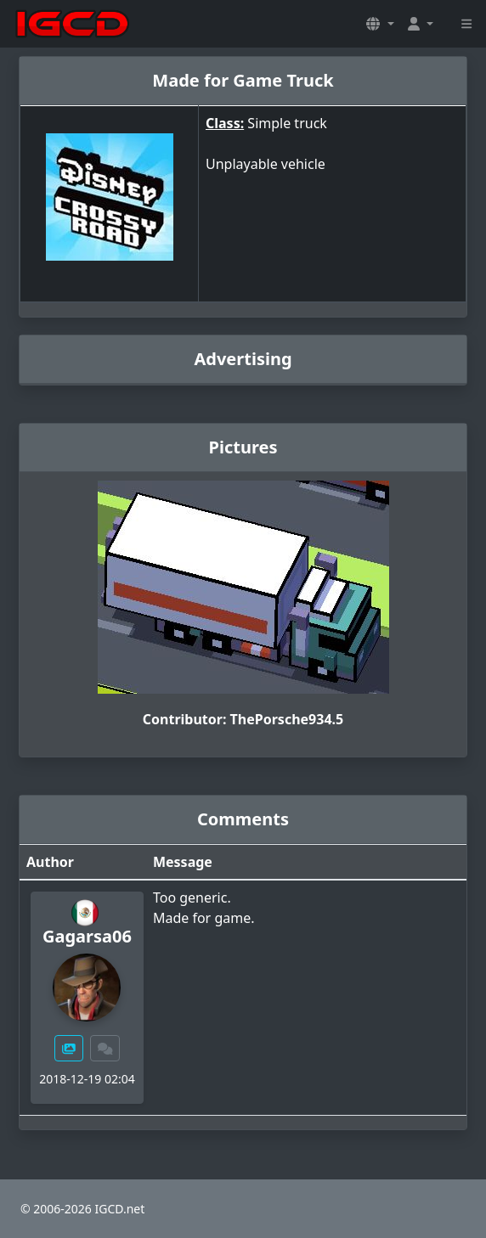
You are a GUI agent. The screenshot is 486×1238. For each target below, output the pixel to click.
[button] (379, 24)
